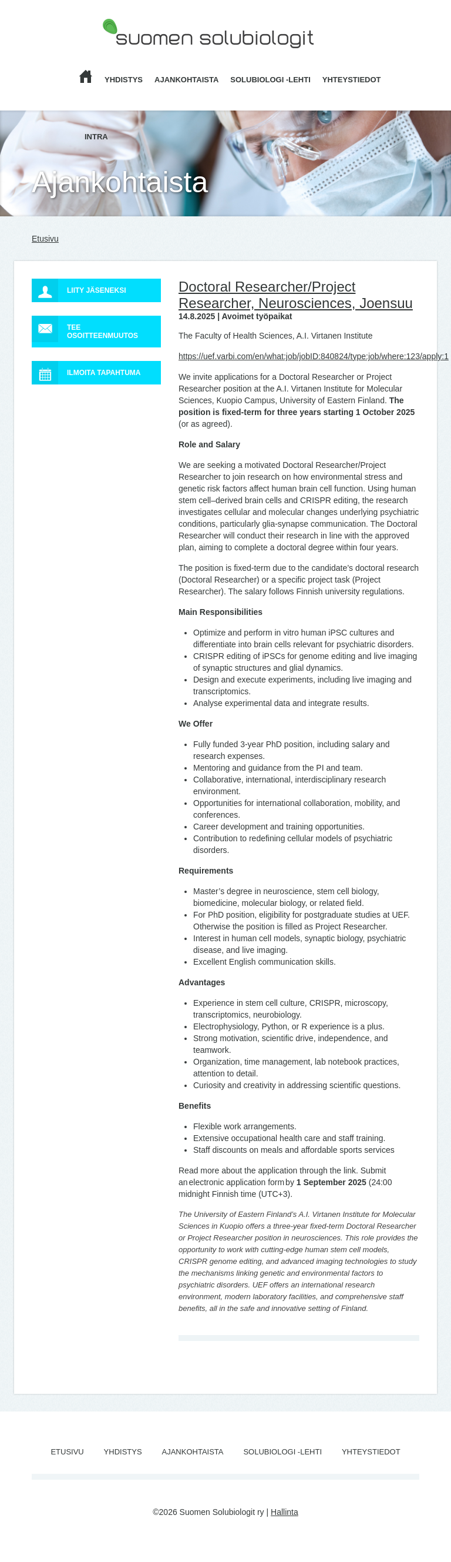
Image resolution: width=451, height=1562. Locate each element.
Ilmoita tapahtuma (86, 372)
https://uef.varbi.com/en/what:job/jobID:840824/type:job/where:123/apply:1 (314, 356)
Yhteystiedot (351, 79)
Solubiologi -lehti (270, 79)
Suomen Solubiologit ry (144, 56)
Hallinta (284, 1512)
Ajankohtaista (186, 79)
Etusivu (45, 238)
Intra (96, 136)
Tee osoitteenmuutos (85, 329)
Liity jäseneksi (79, 290)
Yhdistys (124, 79)
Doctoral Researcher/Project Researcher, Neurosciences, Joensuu (296, 295)
